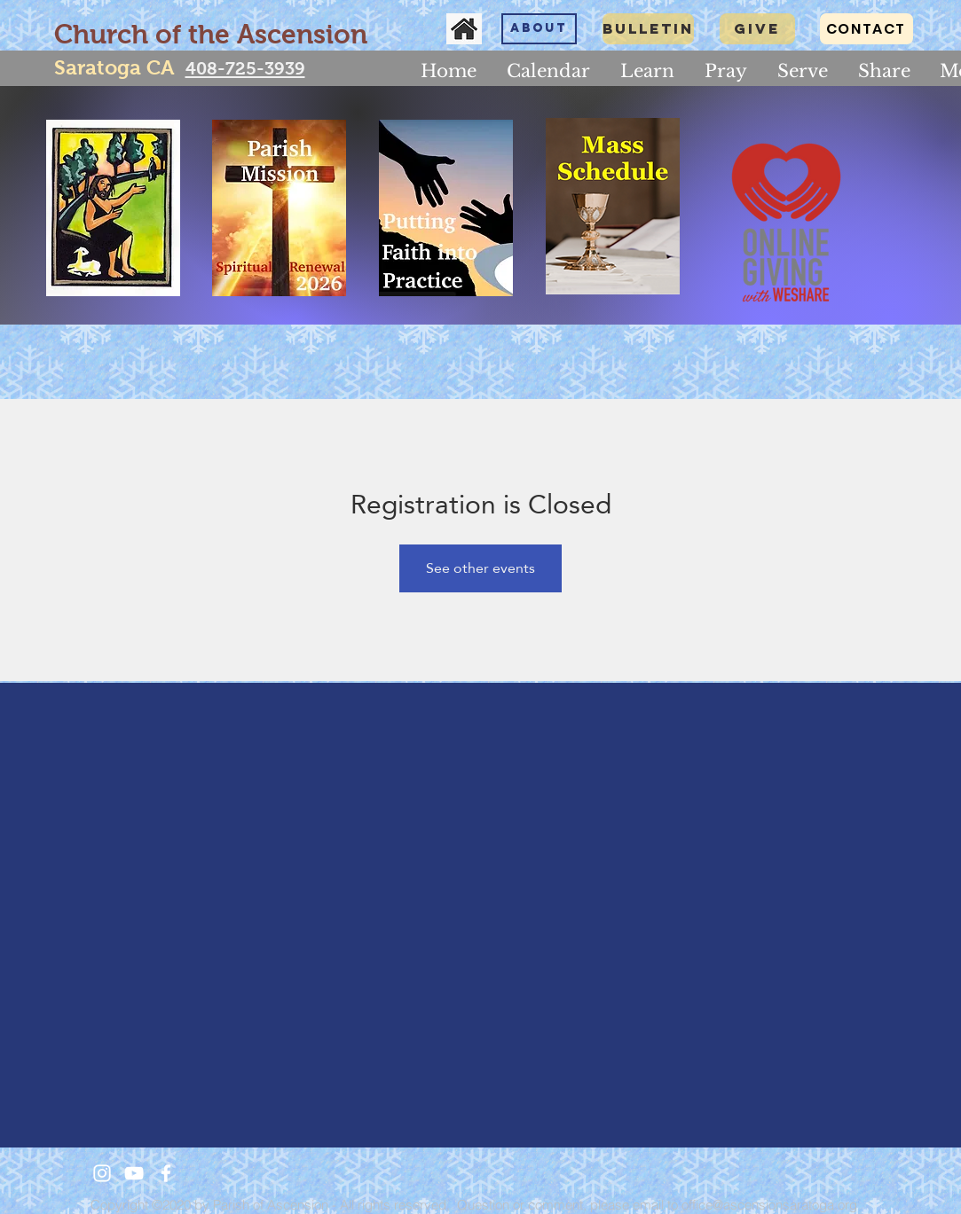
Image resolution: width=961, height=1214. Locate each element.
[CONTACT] (866, 28)
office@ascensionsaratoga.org (769, 1204)
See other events (480, 568)
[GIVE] (757, 28)
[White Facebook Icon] (165, 1173)
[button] (647, 71)
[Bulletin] (648, 28)
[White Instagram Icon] (102, 1173)
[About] (539, 28)
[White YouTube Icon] (134, 1173)
